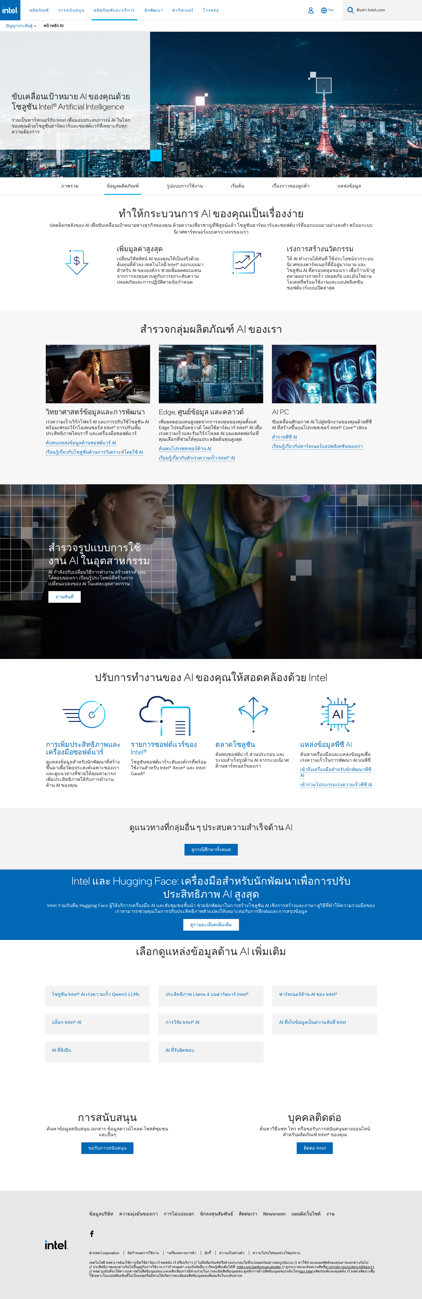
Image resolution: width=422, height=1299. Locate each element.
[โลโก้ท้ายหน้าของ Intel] (56, 1244)
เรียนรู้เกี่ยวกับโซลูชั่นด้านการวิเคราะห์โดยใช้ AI (94, 452)
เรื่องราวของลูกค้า (291, 186)
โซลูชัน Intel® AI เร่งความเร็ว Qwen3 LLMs (95, 994)
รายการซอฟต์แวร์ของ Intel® (164, 748)
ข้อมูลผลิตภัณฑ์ (123, 186)
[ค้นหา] (350, 10)
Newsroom (274, 1214)
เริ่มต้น (237, 186)
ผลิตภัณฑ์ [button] (39, 10)
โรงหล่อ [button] (211, 10)
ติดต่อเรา (248, 1214)
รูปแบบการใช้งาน (185, 186)
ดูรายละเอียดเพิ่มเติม (211, 925)
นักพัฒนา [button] (153, 10)
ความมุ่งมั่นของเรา (138, 1214)
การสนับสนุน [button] (71, 10)
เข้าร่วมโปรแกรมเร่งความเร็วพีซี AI (336, 785)
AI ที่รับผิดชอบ (180, 1050)
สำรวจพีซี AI (284, 437)
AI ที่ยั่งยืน (61, 1050)
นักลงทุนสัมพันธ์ (216, 1214)
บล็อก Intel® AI (66, 1022)
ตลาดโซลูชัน (235, 744)
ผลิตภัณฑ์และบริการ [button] (114, 10)
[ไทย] (327, 10)
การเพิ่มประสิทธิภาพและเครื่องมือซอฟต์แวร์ (83, 748)
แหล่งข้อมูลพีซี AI (326, 744)
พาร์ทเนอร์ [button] (183, 10)
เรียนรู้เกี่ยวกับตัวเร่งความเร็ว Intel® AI (197, 458)
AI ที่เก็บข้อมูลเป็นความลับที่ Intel (312, 1022)
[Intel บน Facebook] (92, 1235)
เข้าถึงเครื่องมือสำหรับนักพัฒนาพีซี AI (335, 772)
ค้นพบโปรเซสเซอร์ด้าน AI (185, 449)
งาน (330, 1214)
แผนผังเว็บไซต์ (306, 1214)
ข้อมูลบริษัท (101, 1214)
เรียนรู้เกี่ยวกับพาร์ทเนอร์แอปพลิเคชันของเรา (317, 446)
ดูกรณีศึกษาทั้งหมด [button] (211, 850)
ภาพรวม (70, 186)
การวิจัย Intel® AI (182, 1022)
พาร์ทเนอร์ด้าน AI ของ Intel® (308, 994)
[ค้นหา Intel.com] (388, 10)
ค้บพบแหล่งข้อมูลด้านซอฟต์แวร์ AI (81, 443)
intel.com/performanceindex (259, 1267)
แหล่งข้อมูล (349, 186)
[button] (211, 253)
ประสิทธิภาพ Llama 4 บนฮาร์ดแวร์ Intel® (207, 994)
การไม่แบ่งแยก (179, 1214)
